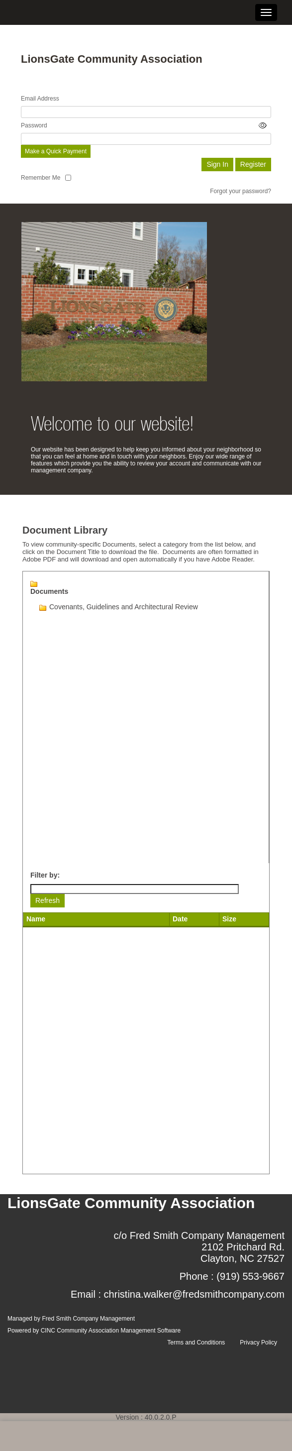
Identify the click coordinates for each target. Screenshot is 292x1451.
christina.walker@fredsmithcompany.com (194, 1294)
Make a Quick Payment (56, 151)
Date (180, 919)
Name (35, 919)
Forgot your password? (240, 191)
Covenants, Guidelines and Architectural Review (123, 607)
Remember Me (40, 177)
